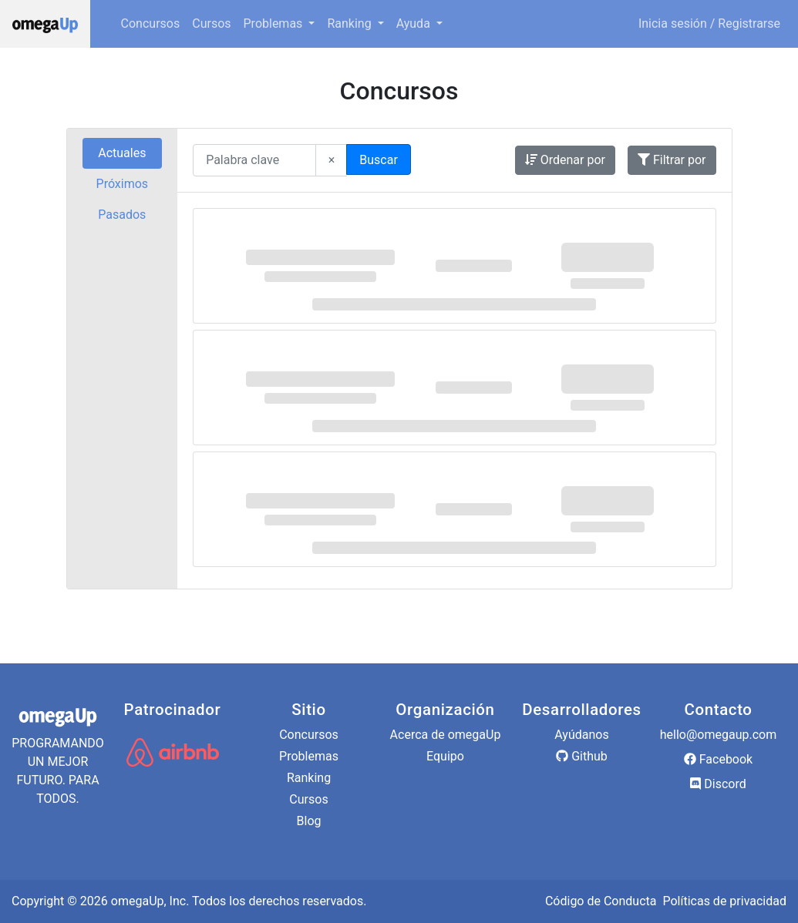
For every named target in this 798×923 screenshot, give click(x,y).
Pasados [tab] (122, 214)
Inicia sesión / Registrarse (709, 23)
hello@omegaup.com (718, 734)
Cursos (211, 23)
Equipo (445, 756)
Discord (718, 784)
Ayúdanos (581, 734)
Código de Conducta (601, 901)
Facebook (718, 759)
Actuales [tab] (122, 153)
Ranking (309, 777)
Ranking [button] (350, 23)
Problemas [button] (275, 23)
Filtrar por (672, 160)
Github (582, 756)
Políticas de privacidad (724, 901)
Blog (309, 821)
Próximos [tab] (122, 183)
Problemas (308, 756)
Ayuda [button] (414, 23)
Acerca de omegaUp (445, 734)
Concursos (150, 23)
